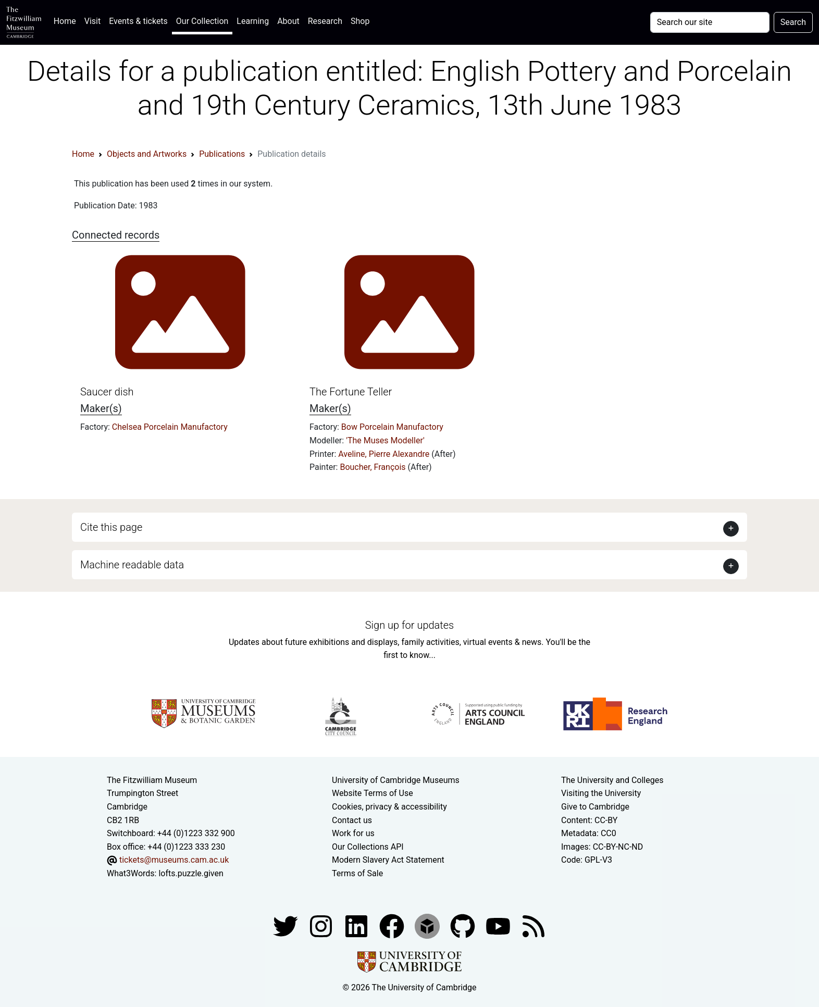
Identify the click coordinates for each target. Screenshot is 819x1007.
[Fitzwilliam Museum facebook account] (357, 925)
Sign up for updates (409, 625)
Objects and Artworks (147, 154)
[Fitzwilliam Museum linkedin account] (393, 925)
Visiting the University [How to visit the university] (601, 793)
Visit (92, 21)
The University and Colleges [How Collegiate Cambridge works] (612, 780)
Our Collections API (368, 847)
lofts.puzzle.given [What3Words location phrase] (190, 873)
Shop (360, 21)
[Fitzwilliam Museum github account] (463, 925)
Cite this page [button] (111, 527)
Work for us (353, 833)
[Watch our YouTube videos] (499, 925)
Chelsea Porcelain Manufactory (170, 427)
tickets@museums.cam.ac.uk (174, 860)
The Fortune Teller (350, 392)
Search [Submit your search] (793, 22)
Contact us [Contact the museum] (352, 820)
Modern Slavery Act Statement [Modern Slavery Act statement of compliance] (388, 860)
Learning (253, 21)
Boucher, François (373, 467)
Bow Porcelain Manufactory (392, 427)
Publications (222, 154)
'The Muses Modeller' (385, 440)
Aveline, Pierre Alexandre (384, 454)
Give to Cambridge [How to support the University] (595, 807)
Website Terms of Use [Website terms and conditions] (372, 793)
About (288, 21)
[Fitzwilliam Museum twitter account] (286, 925)
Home (67, 20)
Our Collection (202, 21)
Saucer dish (107, 392)
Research (325, 21)
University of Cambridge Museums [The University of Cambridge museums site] (396, 780)
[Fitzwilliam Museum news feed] (533, 925)
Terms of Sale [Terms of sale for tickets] (357, 873)
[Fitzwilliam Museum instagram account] (322, 925)
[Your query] (710, 22)
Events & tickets (138, 21)
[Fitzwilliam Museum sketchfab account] (428, 925)
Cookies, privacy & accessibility (389, 807)
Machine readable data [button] (132, 564)
